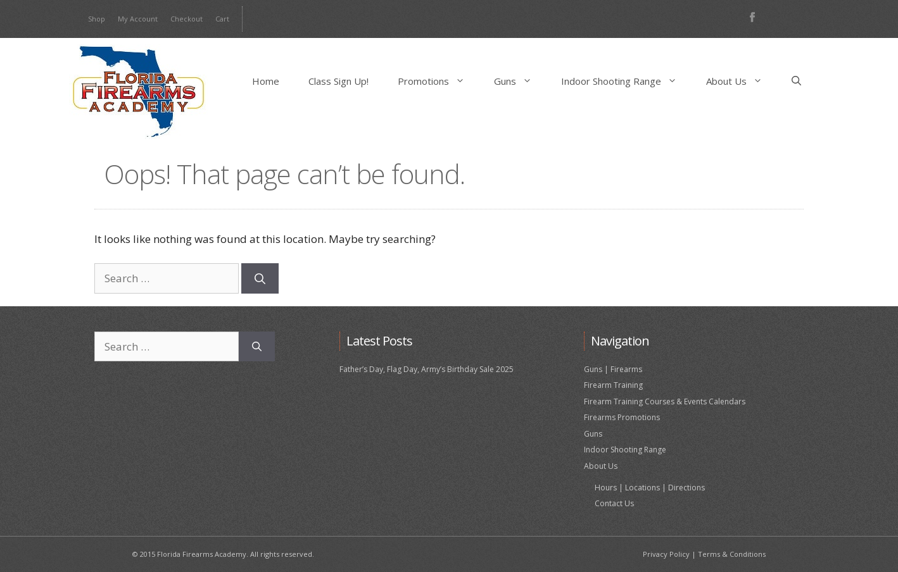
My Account (138, 18)
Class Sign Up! (338, 81)
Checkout (186, 18)
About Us (741, 81)
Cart (222, 18)
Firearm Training (613, 385)
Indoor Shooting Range (626, 81)
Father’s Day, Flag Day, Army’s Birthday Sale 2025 (426, 369)
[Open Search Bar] (796, 81)
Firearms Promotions (622, 417)
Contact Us (614, 503)
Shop (96, 18)
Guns (520, 81)
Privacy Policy (666, 554)
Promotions (438, 81)
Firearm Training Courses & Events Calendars (664, 401)
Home (265, 81)
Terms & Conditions (732, 554)
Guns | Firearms (613, 369)
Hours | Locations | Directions (650, 487)
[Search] (260, 278)
